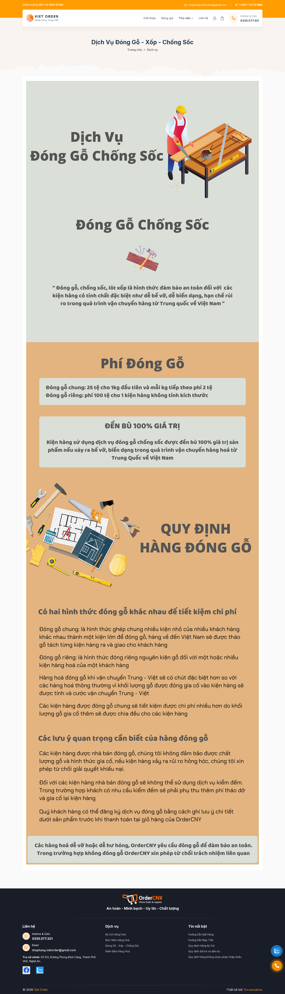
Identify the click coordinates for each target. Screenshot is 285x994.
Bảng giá (167, 18)
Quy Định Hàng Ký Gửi (201, 945)
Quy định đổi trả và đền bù (204, 951)
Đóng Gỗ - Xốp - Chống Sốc (122, 945)
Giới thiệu (149, 18)
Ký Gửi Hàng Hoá (115, 934)
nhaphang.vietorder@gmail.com (205, 4)
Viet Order (41, 989)
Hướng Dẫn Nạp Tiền (200, 940)
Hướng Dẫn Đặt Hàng (201, 934)
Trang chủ (134, 50)
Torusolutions (252, 989)
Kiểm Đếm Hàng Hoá (117, 951)
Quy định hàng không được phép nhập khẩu (214, 956)
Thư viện (186, 18)
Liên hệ (203, 18)
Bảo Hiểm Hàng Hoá (117, 940)
